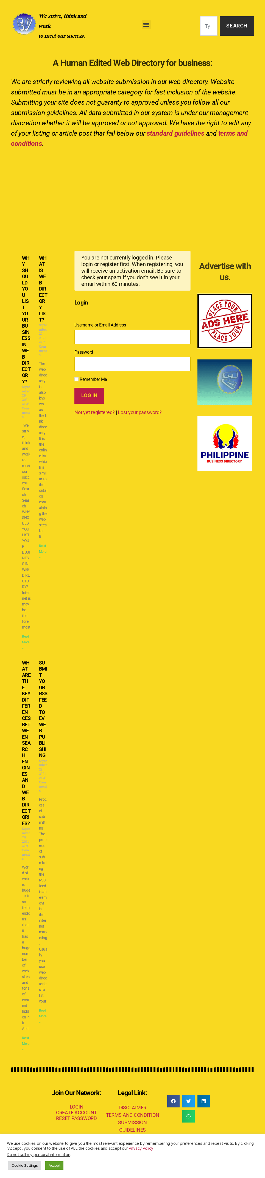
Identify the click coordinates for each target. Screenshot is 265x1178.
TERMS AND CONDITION (132, 1115)
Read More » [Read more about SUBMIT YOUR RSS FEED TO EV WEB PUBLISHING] (42, 1016)
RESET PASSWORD (76, 1118)
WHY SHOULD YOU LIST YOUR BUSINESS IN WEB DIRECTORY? (26, 319)
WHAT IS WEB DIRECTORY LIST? (43, 289)
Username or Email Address (100, 325)
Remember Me (90, 379)
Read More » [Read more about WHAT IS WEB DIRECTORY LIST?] (42, 551)
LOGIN (76, 1107)
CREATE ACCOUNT (76, 1112)
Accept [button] (54, 1165)
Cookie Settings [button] (25, 1165)
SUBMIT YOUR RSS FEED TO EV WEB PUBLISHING (43, 709)
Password (83, 352)
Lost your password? (140, 412)
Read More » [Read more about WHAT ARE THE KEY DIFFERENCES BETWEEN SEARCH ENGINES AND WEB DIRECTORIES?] (25, 1043)
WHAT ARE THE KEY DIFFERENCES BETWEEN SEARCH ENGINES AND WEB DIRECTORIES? (26, 743)
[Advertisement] (132, 194)
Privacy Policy (141, 1148)
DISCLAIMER (132, 1107)
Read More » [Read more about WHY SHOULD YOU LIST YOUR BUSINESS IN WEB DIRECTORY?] (25, 642)
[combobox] (208, 26)
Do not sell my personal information (38, 1154)
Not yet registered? (94, 412)
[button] (146, 24)
